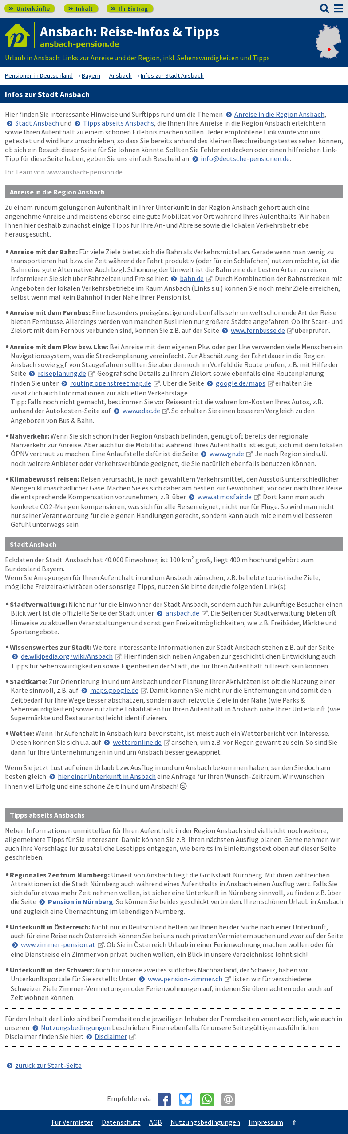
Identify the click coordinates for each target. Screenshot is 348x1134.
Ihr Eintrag (129, 8)
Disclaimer (111, 1036)
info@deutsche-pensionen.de (245, 158)
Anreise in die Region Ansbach (279, 114)
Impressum (266, 1122)
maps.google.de (114, 690)
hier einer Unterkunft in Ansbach (107, 776)
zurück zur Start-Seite (48, 1065)
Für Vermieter (72, 1122)
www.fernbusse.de (258, 330)
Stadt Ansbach (37, 123)
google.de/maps (240, 383)
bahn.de (192, 278)
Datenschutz (121, 1122)
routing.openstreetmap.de (110, 383)
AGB (155, 1122)
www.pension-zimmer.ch (185, 978)
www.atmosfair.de (225, 496)
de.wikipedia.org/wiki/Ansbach (67, 656)
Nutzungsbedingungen (76, 1027)
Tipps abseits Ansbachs (118, 123)
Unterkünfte (29, 8)
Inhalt (80, 8)
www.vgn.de (227, 453)
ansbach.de (182, 612)
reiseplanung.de (62, 373)
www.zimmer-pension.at (58, 944)
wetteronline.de (137, 742)
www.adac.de (141, 410)
